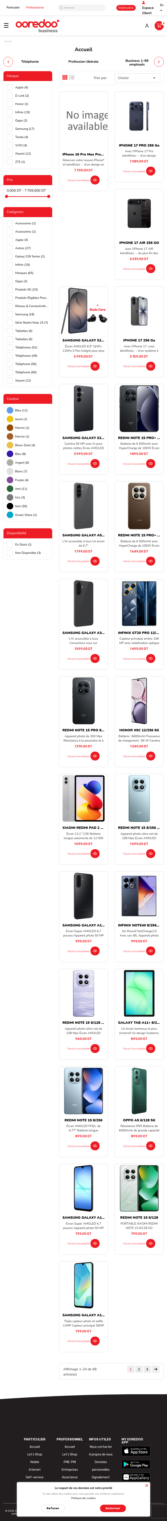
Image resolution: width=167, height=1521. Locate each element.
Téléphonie (30, 61)
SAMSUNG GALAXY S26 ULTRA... (90, 340)
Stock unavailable (78, 180)
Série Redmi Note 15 (31, 323)
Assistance (70, 1477)
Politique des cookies (83, 1498)
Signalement (101, 1477)
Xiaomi (23, 154)
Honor (21, 104)
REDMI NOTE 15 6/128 (139, 1217)
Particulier (13, 8)
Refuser (53, 1508)
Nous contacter (101, 1447)
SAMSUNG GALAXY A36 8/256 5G (91, 632)
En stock (23, 544)
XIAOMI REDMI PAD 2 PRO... (86, 827)
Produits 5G (26, 289)
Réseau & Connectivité (32, 306)
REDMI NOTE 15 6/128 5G (84, 1022)
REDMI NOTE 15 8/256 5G (140, 827)
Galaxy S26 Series (30, 256)
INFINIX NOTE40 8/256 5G (140, 925)
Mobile (34, 1462)
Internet (35, 1470)
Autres (23, 248)
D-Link (22, 96)
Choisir (137, 78)
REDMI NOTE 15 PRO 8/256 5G (88, 730)
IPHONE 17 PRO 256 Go (139, 145)
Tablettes (23, 331)
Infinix (22, 112)
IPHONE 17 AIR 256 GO (139, 242)
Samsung (24, 129)
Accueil (35, 1447)
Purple (21, 480)
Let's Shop (34, 1454)
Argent (22, 463)
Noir (21, 506)
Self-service (34, 1477)
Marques (24, 273)
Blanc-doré (25, 445)
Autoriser (112, 1508)
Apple (21, 87)
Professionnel (35, 8)
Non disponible (28, 553)
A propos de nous (101, 1454)
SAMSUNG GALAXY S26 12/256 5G (92, 438)
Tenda (21, 137)
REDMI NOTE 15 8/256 (83, 1120)
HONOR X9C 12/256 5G (139, 730)
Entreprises (70, 1470)
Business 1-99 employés (137, 62)
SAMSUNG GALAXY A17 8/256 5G (91, 925)
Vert (21, 489)
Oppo (21, 120)
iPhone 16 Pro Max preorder (86, 154)
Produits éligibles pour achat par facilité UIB (32, 298)
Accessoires (25, 223)
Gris (20, 497)
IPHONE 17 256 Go (139, 340)
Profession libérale (83, 61)
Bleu (21, 410)
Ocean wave (26, 515)
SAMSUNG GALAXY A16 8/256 (88, 1315)
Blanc (21, 471)
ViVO (21, 145)
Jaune (21, 419)
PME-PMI (70, 1462)
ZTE (20, 162)
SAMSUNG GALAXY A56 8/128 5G (91, 535)
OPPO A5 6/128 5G (139, 1120)
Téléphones (26, 347)
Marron (22, 428)
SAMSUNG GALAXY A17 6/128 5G (91, 1217)
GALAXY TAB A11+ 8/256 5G (142, 1022)
